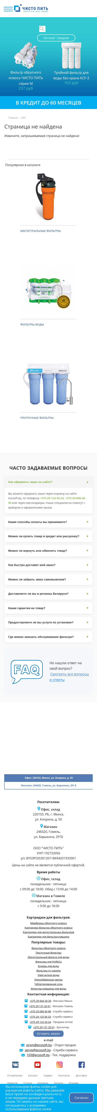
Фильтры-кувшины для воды (48, 988)
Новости (12, 1083)
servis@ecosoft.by (38, 1050)
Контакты (64, 1075)
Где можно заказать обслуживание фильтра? (48, 637)
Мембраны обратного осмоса (48, 923)
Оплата (58, 1083)
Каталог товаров (56, 38)
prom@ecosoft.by (39, 1045)
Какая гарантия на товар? (48, 608)
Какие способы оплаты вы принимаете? (48, 522)
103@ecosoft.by (38, 1055)
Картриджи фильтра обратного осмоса (48, 927)
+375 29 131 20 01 (40, 1006)
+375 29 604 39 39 (40, 1001)
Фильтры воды (32, 324)
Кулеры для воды (48, 966)
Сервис (48, 1075)
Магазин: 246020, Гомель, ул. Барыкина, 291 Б (48, 785)
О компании (14, 1075)
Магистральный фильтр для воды (48, 957)
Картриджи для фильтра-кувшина (48, 936)
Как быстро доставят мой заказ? (48, 565)
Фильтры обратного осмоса (48, 948)
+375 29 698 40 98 (40, 1011)
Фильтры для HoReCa (48, 961)
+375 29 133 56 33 (40, 1016)
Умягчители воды (48, 975)
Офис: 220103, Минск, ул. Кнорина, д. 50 (49, 777)
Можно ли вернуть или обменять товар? (48, 551)
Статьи (28, 1083)
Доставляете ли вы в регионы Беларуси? (48, 594)
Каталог (33, 1075)
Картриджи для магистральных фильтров (48, 932)
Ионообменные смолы (48, 979)
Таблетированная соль (48, 984)
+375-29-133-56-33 (52, 498)
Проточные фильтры (36, 418)
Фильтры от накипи (48, 970)
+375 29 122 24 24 (40, 1022)
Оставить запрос (48, 1033)
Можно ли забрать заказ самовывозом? (48, 579)
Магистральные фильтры (40, 231)
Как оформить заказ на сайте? (48, 482)
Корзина (43, 1083)
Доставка (81, 1075)
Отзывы (74, 1083)
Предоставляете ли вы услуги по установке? (48, 622)
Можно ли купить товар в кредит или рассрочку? (48, 536)
